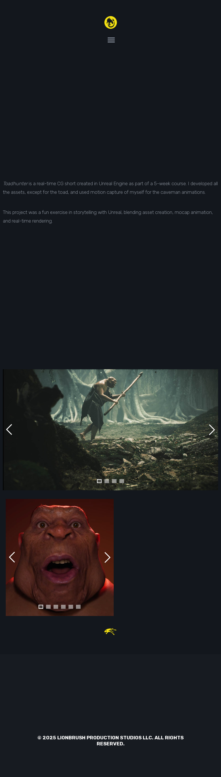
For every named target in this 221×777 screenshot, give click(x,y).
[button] (99, 481)
